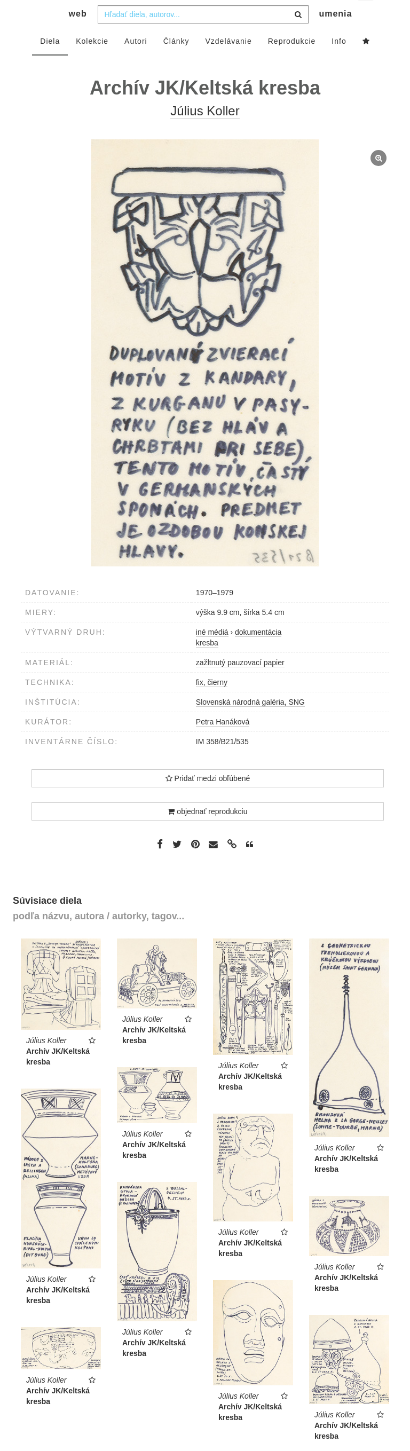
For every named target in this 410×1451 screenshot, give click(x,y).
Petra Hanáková (222, 743)
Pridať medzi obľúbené (207, 799)
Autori (135, 62)
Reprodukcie (292, 62)
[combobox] (203, 36)
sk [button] (366, 16)
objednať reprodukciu (207, 833)
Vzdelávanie (228, 62)
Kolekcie (92, 62)
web (78, 35)
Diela (50, 62)
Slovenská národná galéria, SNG (250, 723)
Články (176, 62)
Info (339, 62)
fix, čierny (211, 703)
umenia (335, 35)
